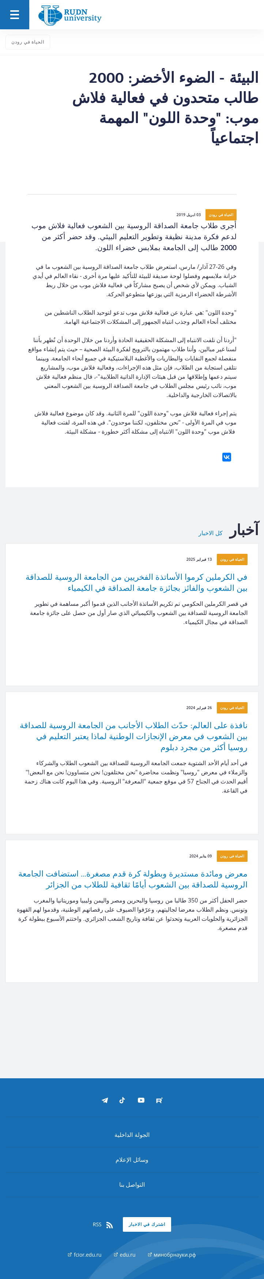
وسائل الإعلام (132, 1159)
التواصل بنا (132, 1184)
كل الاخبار (211, 533)
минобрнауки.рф (172, 1254)
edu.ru (125, 1254)
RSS (103, 1224)
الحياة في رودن (27, 42)
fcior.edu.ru (84, 1254)
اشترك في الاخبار (147, 1224)
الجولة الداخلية (131, 1134)
